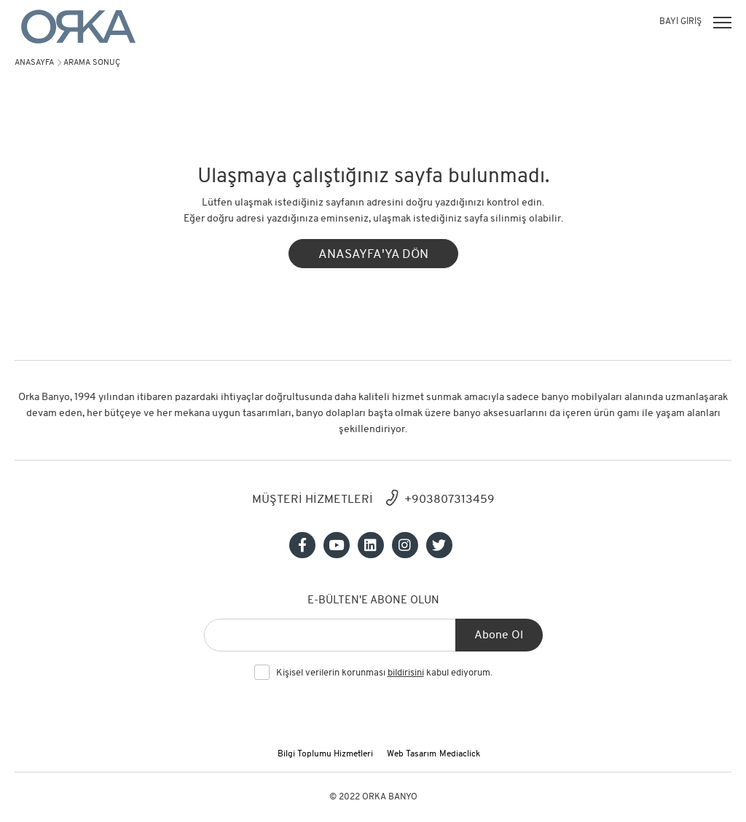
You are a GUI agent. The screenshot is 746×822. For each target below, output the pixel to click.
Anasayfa (34, 63)
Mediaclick (459, 754)
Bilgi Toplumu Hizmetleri (325, 754)
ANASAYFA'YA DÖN (373, 254)
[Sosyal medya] (302, 545)
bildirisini (406, 673)
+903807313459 (449, 500)
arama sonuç (91, 63)
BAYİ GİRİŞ (680, 21)
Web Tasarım (411, 754)
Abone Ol (498, 635)
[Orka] (78, 26)
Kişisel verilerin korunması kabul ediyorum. (384, 673)
